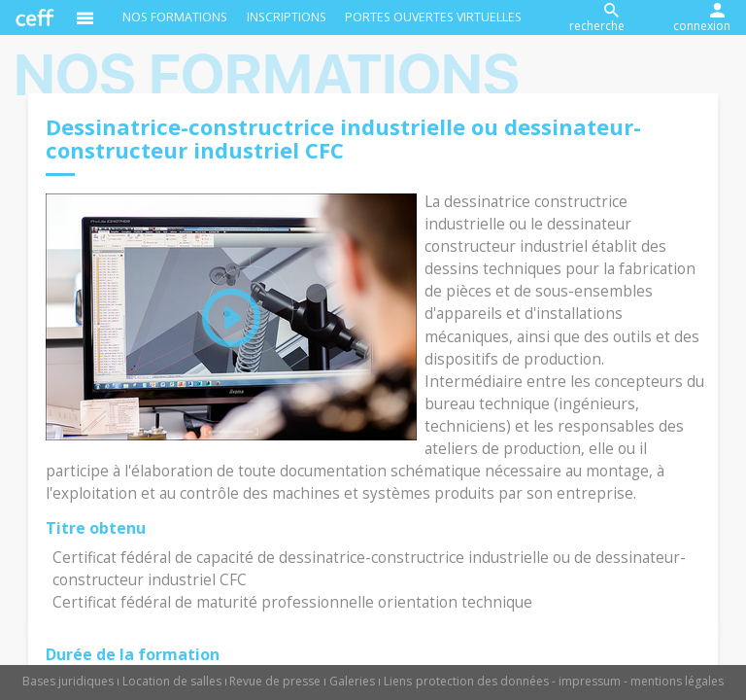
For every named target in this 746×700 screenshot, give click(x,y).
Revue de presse (275, 681)
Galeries (352, 681)
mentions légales (677, 681)
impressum (590, 681)
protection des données (482, 681)
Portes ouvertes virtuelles (433, 17)
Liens (398, 681)
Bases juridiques (68, 681)
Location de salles (171, 681)
